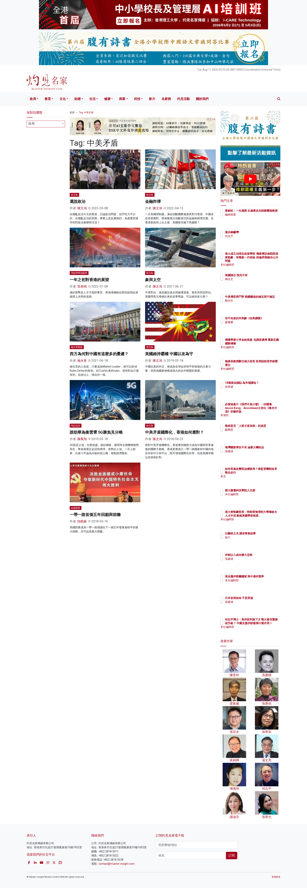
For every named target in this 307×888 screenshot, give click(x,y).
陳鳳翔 (82, 439)
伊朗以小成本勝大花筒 (261, 554)
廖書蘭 (252, 325)
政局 (33, 99)
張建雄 (252, 454)
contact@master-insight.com (116, 863)
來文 (250, 479)
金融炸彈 (153, 201)
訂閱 (231, 855)
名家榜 (166, 99)
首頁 (72, 112)
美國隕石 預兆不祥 (259, 275)
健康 (107, 99)
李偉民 (252, 415)
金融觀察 (75, 508)
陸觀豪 (82, 521)
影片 (152, 99)
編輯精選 (253, 218)
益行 (250, 537)
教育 (48, 99)
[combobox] (46, 124)
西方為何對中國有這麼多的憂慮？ (99, 353)
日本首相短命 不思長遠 (262, 597)
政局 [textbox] (31, 123)
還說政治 (77, 201)
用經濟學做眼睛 (79, 273)
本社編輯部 (255, 264)
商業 (122, 99)
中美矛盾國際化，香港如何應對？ (174, 432)
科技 (137, 99)
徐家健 (252, 390)
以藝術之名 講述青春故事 (263, 533)
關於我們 (202, 99)
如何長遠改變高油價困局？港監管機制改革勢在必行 (263, 472)
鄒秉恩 (252, 433)
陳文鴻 (82, 208)
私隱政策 (276, 877)
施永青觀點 (77, 347)
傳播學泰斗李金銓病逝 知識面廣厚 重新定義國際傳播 (262, 343)
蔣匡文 (252, 279)
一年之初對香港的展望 (89, 279)
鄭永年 (252, 304)
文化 (63, 99)
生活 (92, 99)
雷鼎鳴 (82, 286)
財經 (77, 99)
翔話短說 (75, 425)
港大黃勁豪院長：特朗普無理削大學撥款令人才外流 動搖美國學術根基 (263, 515)
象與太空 (153, 279)
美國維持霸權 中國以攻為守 (169, 353)
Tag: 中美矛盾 (86, 112)
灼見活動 (183, 99)
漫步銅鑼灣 (255, 232)
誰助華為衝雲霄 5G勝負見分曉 (96, 432)
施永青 (82, 360)
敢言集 (74, 194)
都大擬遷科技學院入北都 (263, 490)
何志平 (252, 236)
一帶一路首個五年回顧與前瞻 (95, 514)
